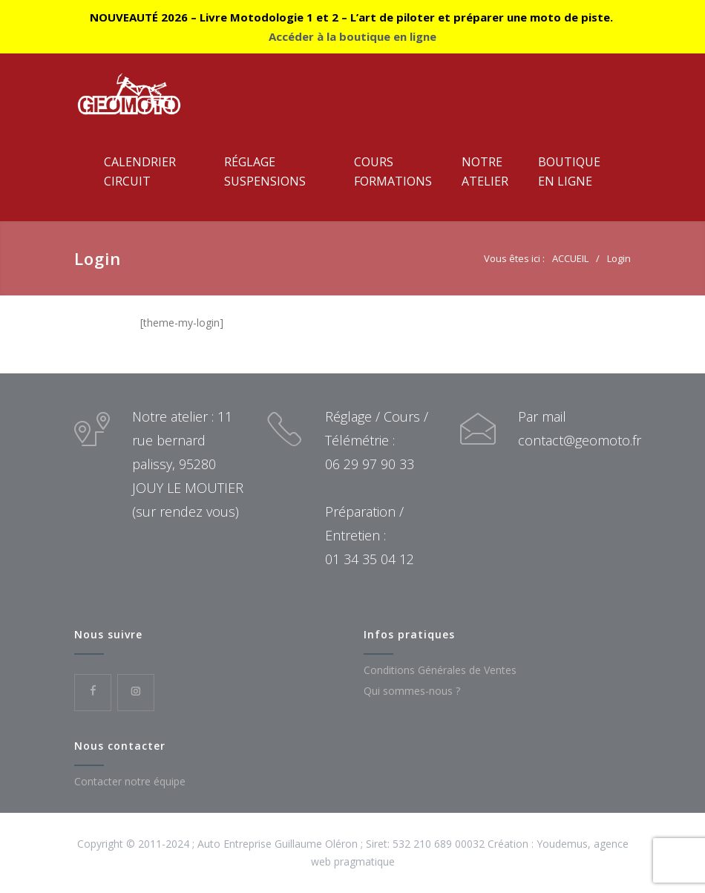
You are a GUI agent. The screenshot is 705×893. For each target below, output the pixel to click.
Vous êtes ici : (514, 258)
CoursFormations (393, 171)
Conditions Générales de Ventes (440, 670)
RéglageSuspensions (265, 171)
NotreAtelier (485, 171)
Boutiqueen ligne (569, 171)
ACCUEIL (570, 258)
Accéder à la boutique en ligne (352, 36)
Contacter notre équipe (130, 781)
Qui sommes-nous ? (412, 691)
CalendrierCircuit (140, 171)
